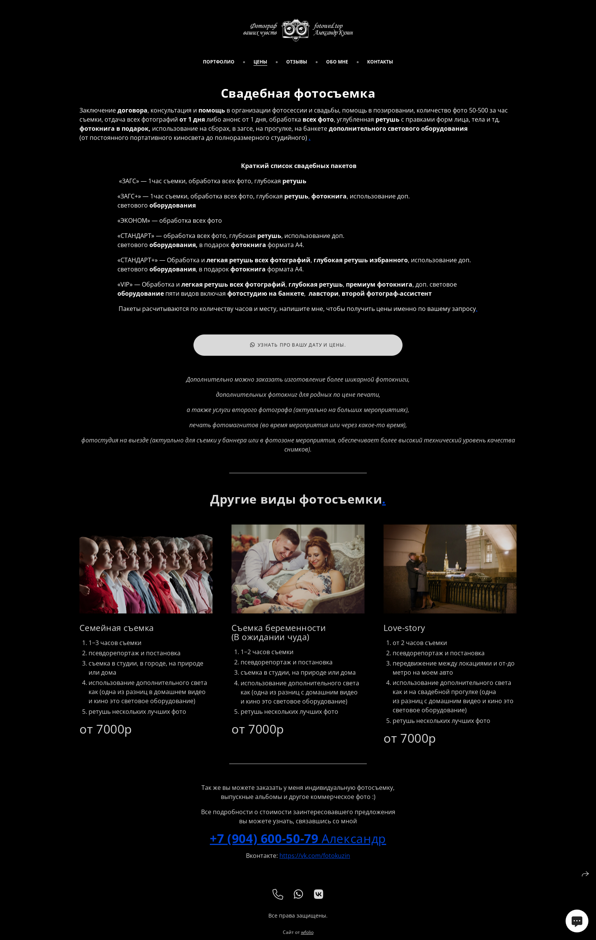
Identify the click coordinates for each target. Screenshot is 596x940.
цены (260, 62)
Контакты (380, 62)
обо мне (337, 62)
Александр (298, 843)
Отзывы (296, 62)
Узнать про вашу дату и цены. (298, 350)
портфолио (219, 62)
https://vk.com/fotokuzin (314, 860)
